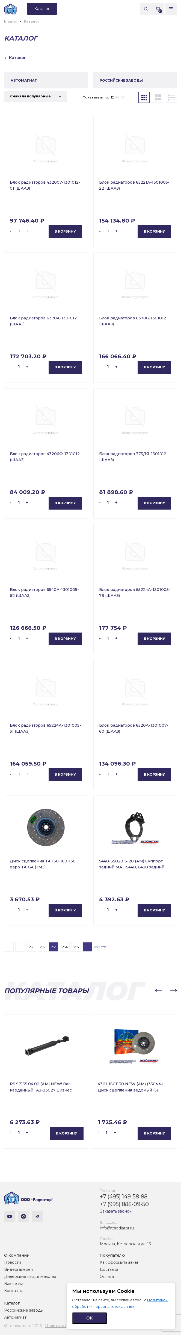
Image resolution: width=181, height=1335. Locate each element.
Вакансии (13, 1283)
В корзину (65, 231)
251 (31, 947)
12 (112, 97)
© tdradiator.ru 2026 (23, 1325)
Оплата (107, 1276)
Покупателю (112, 1255)
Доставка (109, 1269)
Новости (12, 1262)
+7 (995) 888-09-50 (124, 1204)
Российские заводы (23, 1310)
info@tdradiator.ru (117, 1228)
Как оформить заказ (119, 1262)
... (20, 947)
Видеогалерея (18, 1269)
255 (76, 947)
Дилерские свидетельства (30, 1276)
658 (97, 947)
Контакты (13, 1290)
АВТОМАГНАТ (24, 80)
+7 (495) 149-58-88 (123, 1196)
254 (65, 947)
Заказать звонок (116, 1211)
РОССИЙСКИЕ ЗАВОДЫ (121, 80)
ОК (89, 1318)
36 (122, 97)
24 (117, 97)
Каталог (12, 1303)
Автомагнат (15, 1317)
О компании (16, 1255)
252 (42, 947)
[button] (158, 990)
